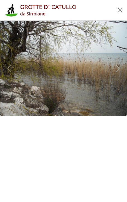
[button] (120, 10)
